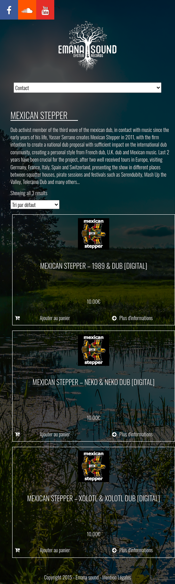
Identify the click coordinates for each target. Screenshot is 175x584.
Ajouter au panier (55, 317)
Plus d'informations (132, 317)
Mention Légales (116, 577)
